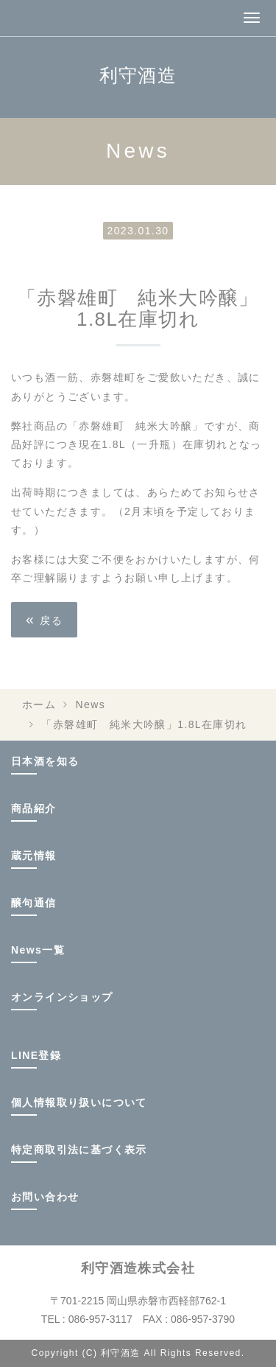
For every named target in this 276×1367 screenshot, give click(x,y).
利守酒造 (138, 75)
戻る (44, 619)
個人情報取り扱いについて (79, 1102)
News (91, 704)
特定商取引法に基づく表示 (79, 1150)
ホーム (39, 704)
